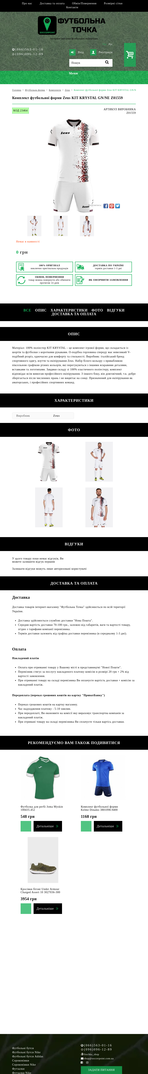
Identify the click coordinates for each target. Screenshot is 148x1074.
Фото (97, 310)
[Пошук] (90, 63)
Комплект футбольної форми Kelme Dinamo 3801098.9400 (99, 808)
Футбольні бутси (23, 1048)
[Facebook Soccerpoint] (82, 1062)
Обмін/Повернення (84, 3)
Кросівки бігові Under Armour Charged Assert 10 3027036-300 (40, 891)
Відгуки (115, 310)
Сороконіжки (20, 1060)
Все (27, 310)
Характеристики (69, 310)
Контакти (72, 7)
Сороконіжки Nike (24, 1064)
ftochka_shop (91, 1054)
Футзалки (18, 1068)
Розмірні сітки (113, 3)
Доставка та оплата (52, 3)
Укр (104, 44)
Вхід (76, 52)
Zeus (56, 415)
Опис (41, 310)
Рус (111, 44)
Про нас (27, 3)
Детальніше (45, 826)
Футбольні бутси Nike (26, 1052)
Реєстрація (101, 52)
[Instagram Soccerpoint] (87, 1062)
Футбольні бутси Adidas (27, 1056)
